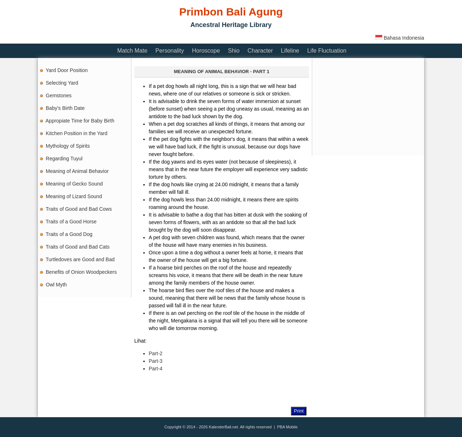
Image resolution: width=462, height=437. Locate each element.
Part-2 (155, 353)
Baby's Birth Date (65, 108)
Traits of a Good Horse (71, 221)
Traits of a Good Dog (69, 234)
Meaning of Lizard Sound (74, 196)
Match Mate (132, 51)
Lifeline (290, 51)
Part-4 (155, 368)
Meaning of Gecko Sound (74, 184)
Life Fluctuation (326, 51)
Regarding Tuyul (64, 158)
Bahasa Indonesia (399, 38)
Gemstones (59, 95)
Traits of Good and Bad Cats (78, 247)
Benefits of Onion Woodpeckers (81, 272)
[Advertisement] (169, 37)
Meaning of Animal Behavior (77, 171)
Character (260, 51)
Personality (170, 51)
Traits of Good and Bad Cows (79, 209)
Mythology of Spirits (68, 146)
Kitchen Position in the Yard (77, 133)
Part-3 (155, 361)
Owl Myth (56, 284)
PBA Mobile (287, 427)
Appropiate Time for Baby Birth (79, 121)
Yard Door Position (67, 70)
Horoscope (206, 51)
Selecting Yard (62, 83)
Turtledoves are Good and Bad (80, 259)
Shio (234, 51)
